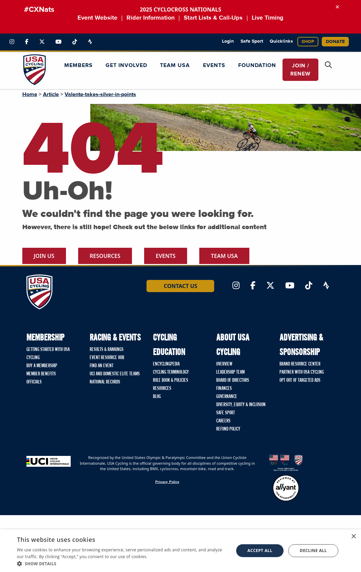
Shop (307, 41)
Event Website (97, 18)
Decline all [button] (313, 550)
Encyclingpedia (166, 364)
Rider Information (151, 18)
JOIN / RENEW (300, 69)
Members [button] (78, 65)
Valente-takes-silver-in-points (100, 94)
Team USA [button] (175, 65)
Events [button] (214, 65)
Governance (226, 396)
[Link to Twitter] (42, 42)
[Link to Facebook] (26, 42)
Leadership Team (230, 372)
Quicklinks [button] (281, 41)
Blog (157, 396)
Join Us (44, 256)
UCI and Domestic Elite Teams (115, 374)
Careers (223, 421)
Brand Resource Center (299, 364)
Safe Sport (252, 41)
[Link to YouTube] (58, 42)
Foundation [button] (257, 65)
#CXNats (39, 10)
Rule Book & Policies (170, 380)
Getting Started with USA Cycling (48, 353)
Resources (105, 256)
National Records (105, 382)
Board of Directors (232, 380)
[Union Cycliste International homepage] (48, 461)
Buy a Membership (41, 366)
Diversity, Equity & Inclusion (241, 404)
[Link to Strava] (90, 42)
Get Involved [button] (126, 65)
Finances (224, 388)
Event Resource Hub (107, 357)
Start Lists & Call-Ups (213, 18)
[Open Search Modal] (328, 65)
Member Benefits (41, 374)
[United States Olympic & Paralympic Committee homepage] (286, 463)
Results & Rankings (106, 349)
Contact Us (180, 286)
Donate (335, 41)
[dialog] (180, 550)
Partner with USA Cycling (301, 372)
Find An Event (101, 366)
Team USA (224, 256)
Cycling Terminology (171, 372)
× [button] (353, 536)
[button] (122, 563)
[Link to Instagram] (11, 42)
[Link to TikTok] (74, 42)
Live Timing (268, 18)
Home (29, 94)
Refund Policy (228, 429)
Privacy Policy (167, 482)
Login (228, 41)
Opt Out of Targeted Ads (299, 380)
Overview (224, 364)
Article (51, 94)
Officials (34, 382)
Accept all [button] (259, 550)
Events (166, 256)
